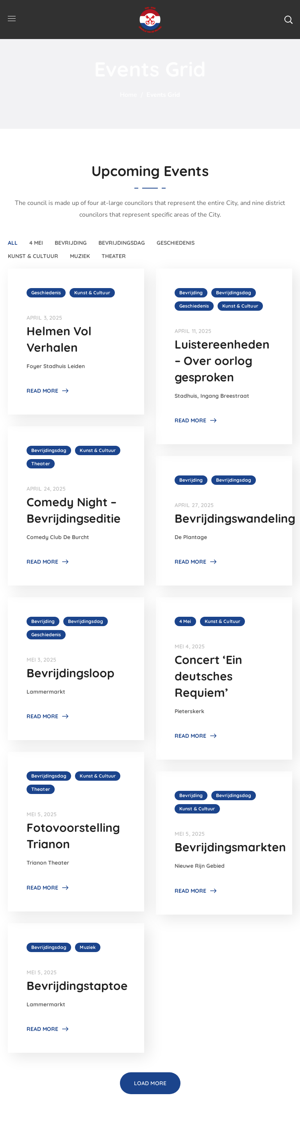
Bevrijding (71, 242)
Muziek (80, 256)
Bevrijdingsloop (70, 673)
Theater (114, 256)
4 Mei (36, 242)
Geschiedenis (176, 242)
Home (128, 95)
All (13, 242)
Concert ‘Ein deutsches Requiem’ (208, 676)
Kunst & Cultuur (33, 256)
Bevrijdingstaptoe (77, 985)
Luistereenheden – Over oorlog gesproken (222, 360)
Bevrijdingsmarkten (230, 847)
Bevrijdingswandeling (235, 518)
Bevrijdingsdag (121, 242)
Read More (42, 390)
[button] (288, 19)
